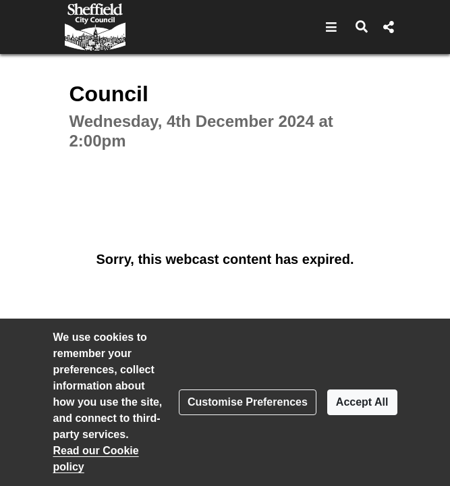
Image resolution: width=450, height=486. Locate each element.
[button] (331, 27)
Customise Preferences (248, 402)
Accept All (362, 402)
